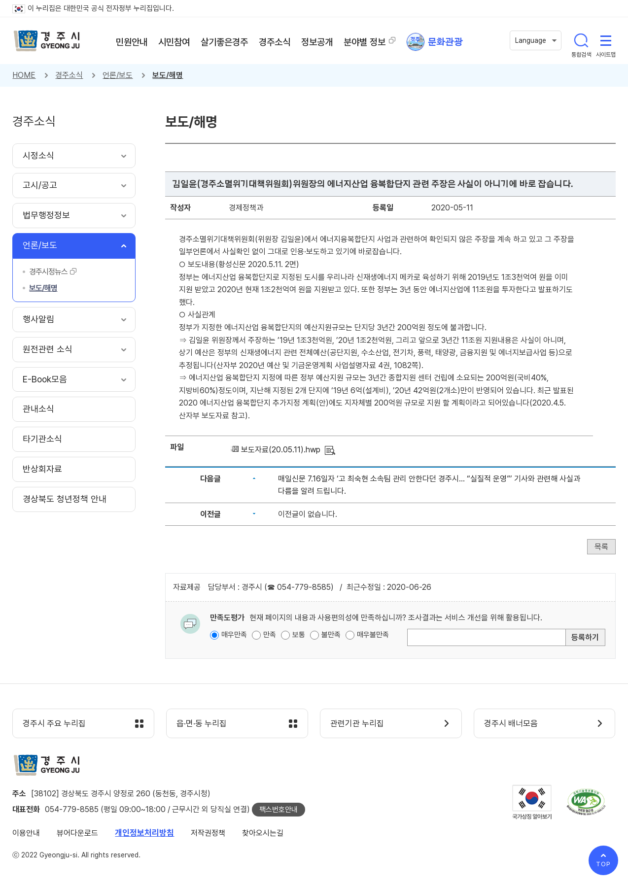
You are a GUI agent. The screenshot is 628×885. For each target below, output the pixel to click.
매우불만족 (373, 634)
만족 (269, 634)
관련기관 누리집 (357, 724)
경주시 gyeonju (46, 41)
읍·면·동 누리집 (201, 724)
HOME (23, 75)
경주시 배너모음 (511, 724)
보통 (298, 634)
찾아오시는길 (262, 833)
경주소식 (69, 75)
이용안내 (26, 833)
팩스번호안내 (278, 809)
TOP (603, 864)
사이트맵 (606, 40)
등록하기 (585, 637)
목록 (601, 546)
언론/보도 (118, 75)
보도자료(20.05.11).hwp (280, 449)
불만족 (331, 634)
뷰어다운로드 (77, 833)
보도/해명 (167, 75)
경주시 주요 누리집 (54, 724)
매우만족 (234, 634)
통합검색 (581, 40)
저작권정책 (208, 833)
